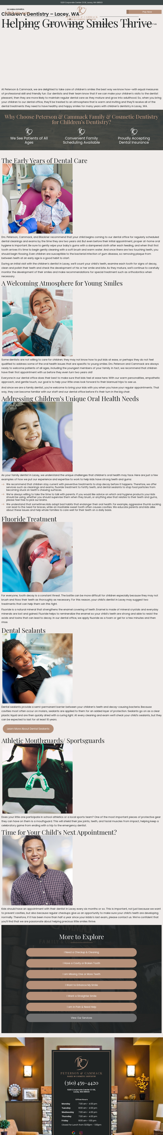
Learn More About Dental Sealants (28, 728)
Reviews (127, 26)
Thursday (66, 1085)
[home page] (82, 14)
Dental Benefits (102, 26)
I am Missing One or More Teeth (55, 964)
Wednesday (68, 1081)
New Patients (75, 26)
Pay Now (139, 13)
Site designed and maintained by (111, 1126)
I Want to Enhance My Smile (108, 964)
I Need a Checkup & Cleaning (55, 952)
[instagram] (81, 1102)
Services (51, 26)
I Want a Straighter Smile (54, 975)
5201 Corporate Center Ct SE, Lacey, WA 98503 (81, 2)
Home (9, 26)
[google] (73, 1102)
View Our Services (81, 987)
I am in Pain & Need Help (108, 975)
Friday (65, 1089)
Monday (66, 1073)
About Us (29, 26)
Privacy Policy (78, 1126)
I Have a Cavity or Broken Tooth (108, 952)
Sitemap (64, 1126)
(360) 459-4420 (17, 14)
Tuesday (66, 1077)
